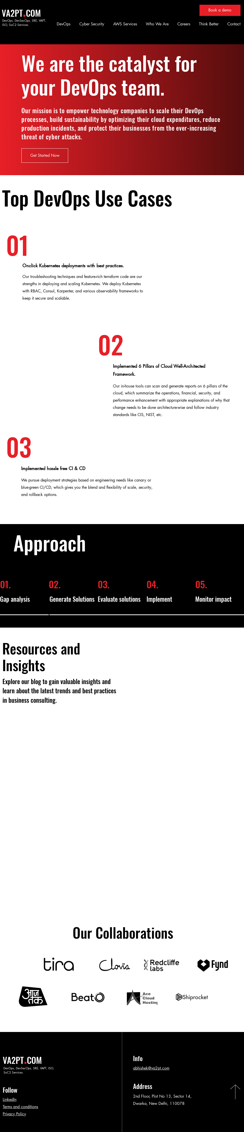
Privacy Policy (14, 1114)
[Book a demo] (220, 10)
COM (33, 12)
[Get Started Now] (44, 155)
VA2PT (12, 12)
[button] (62, 24)
